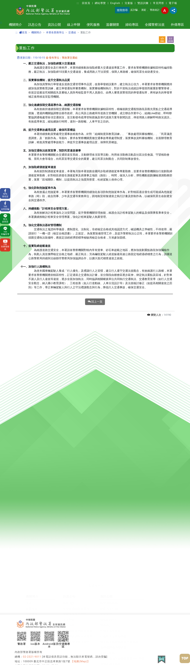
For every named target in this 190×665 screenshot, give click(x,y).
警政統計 (155, 9)
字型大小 (165, 10)
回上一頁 (95, 302)
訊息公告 (34, 25)
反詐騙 (134, 9)
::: (78, 3)
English (115, 3)
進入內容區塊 (8, 2)
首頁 (23, 32)
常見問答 (158, 3)
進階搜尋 (122, 10)
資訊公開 (54, 25)
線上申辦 (73, 25)
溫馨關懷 (112, 25)
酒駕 (143, 9)
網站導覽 (100, 3)
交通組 (72, 32)
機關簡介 (15, 25)
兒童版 (129, 3)
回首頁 (86, 3)
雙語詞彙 (143, 3)
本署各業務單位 (55, 32)
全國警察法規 (155, 25)
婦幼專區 (131, 25)
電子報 (173, 3)
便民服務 (93, 25)
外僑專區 (177, 25)
